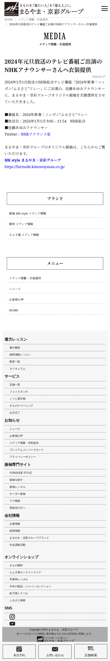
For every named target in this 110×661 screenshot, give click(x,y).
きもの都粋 (16, 565)
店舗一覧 (14, 384)
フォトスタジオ (18, 391)
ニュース (15, 289)
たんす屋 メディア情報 (24, 235)
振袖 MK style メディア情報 (27, 213)
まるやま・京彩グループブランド (29, 537)
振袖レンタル (17, 486)
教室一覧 (14, 361)
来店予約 (19, 651)
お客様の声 (16, 300)
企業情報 (14, 523)
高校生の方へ (17, 507)
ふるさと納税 (17, 600)
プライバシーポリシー (22, 456)
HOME (9, 19)
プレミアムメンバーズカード (26, 449)
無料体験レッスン (19, 354)
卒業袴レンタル (18, 579)
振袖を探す (16, 479)
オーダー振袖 (17, 493)
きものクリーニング (21, 405)
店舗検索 (90, 651)
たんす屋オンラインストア (25, 572)
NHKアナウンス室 (36, 134)
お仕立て (14, 412)
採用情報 (14, 530)
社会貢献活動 (17, 544)
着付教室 (14, 347)
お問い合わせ (55, 651)
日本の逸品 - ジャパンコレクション (30, 586)
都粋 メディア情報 (21, 224)
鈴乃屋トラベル (18, 593)
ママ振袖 (14, 500)
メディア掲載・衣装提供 (33, 19)
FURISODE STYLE (20, 472)
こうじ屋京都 (17, 398)
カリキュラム (17, 368)
